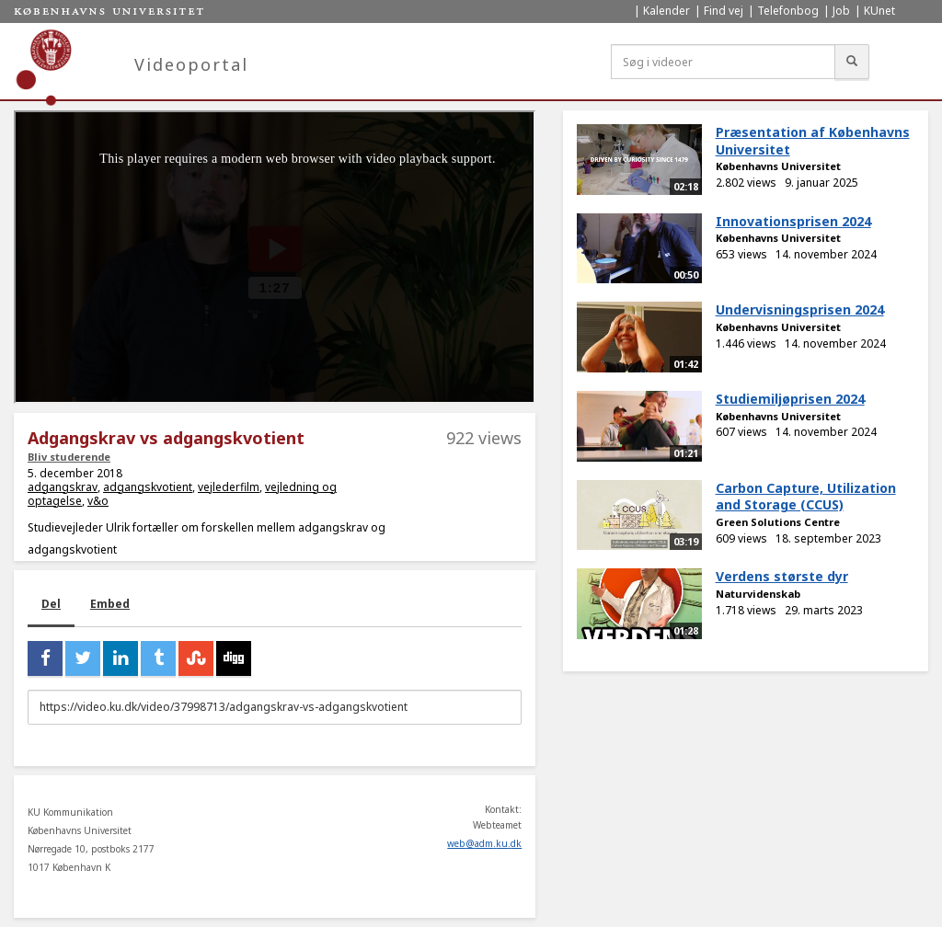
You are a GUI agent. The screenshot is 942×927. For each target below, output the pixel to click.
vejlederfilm (228, 487)
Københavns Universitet (778, 166)
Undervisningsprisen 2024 (800, 309)
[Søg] (851, 61)
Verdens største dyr (782, 576)
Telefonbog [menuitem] (788, 10)
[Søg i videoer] (723, 61)
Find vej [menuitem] (723, 10)
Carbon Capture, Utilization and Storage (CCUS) (806, 496)
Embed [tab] (110, 604)
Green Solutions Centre (778, 522)
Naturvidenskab (758, 594)
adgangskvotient (147, 487)
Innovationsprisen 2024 (793, 221)
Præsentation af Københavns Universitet (813, 140)
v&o (98, 501)
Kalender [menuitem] (666, 10)
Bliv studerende (69, 457)
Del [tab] (51, 604)
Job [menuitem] (841, 10)
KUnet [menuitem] (879, 10)
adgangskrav (63, 487)
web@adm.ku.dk (484, 843)
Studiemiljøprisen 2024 (790, 398)
